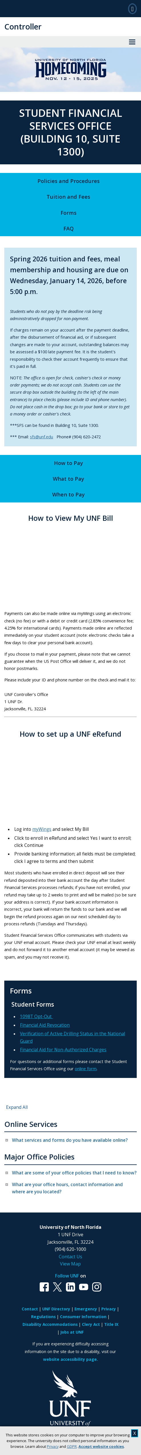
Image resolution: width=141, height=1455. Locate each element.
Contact (30, 1309)
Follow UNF (67, 1276)
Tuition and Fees (68, 196)
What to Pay (68, 478)
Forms (68, 212)
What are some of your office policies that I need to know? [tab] (74, 1173)
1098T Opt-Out (36, 1017)
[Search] (132, 9)
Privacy (53, 1446)
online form (85, 1068)
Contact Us (70, 1256)
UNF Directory (56, 1309)
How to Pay (68, 462)
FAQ (68, 228)
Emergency (85, 1309)
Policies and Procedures (68, 180)
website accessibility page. (70, 1359)
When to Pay (68, 494)
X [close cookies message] (134, 1433)
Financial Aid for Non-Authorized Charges (63, 1050)
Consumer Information (83, 1316)
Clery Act (91, 1324)
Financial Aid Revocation (45, 1025)
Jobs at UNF (72, 1332)
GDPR (72, 1446)
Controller (23, 26)
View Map (70, 1264)
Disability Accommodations (50, 1324)
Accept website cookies (101, 1446)
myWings (41, 829)
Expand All (17, 1107)
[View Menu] (132, 42)
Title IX (111, 1324)
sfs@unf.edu (41, 436)
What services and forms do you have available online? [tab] (70, 1140)
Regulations (43, 1316)
